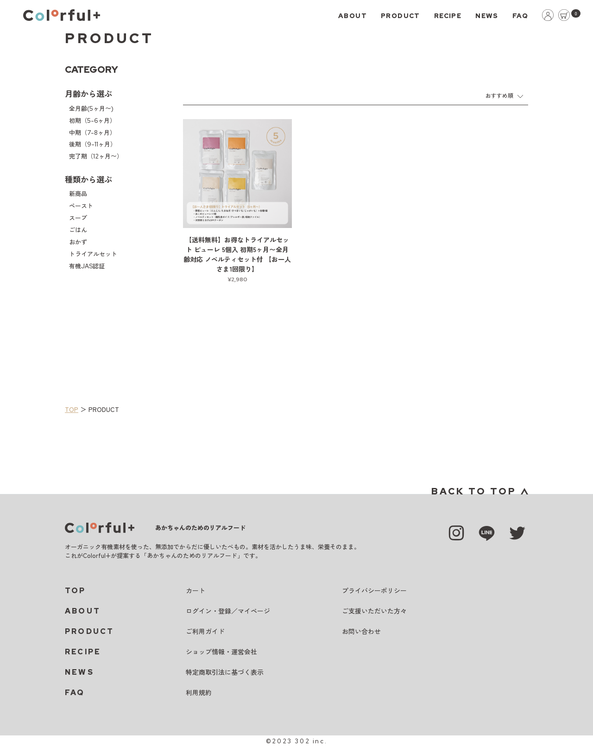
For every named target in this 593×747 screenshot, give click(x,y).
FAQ (520, 16)
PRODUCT (400, 16)
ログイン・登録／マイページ (228, 611)
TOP (71, 409)
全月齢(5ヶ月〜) (91, 109)
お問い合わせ (361, 631)
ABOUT (352, 16)
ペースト (81, 206)
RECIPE (447, 16)
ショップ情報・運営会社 (221, 652)
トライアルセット (93, 254)
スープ (78, 218)
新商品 (78, 194)
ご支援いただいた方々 (374, 611)
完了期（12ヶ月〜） (96, 156)
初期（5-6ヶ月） (92, 121)
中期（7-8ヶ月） (92, 133)
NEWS (486, 16)
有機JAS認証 (87, 266)
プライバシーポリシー (374, 591)
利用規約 (199, 693)
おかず (78, 242)
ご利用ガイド (205, 631)
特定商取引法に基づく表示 (225, 672)
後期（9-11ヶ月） (92, 144)
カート (195, 591)
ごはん (78, 230)
